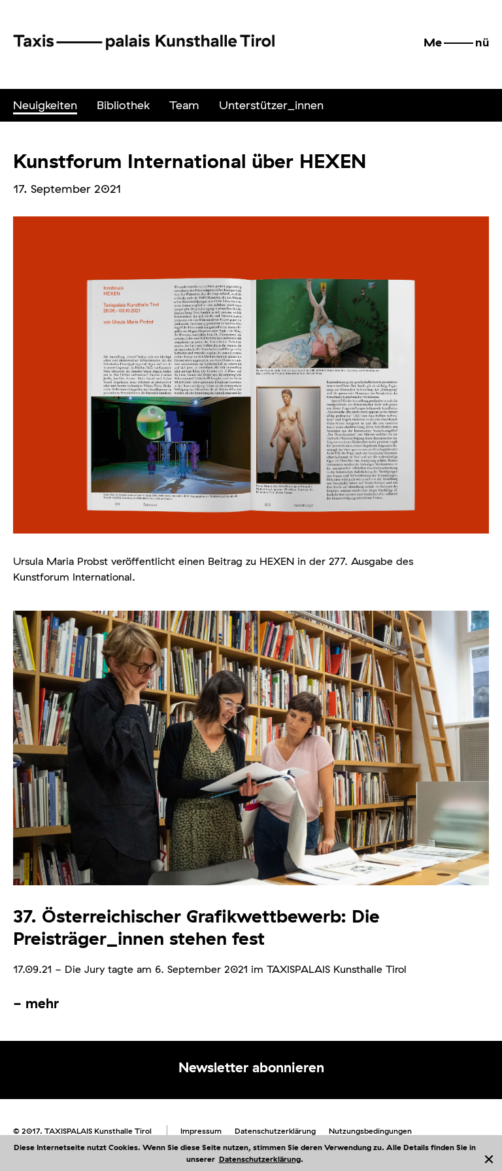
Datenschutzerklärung (260, 1159)
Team (184, 104)
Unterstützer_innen (271, 104)
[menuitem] (45, 105)
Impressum (201, 1131)
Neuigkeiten (45, 104)
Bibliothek (123, 104)
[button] (456, 42)
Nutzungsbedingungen (370, 1131)
